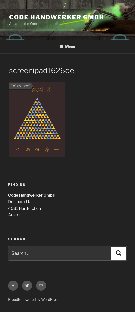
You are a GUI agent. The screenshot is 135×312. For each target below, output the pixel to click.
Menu (67, 47)
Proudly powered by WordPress (33, 299)
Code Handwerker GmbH (56, 17)
